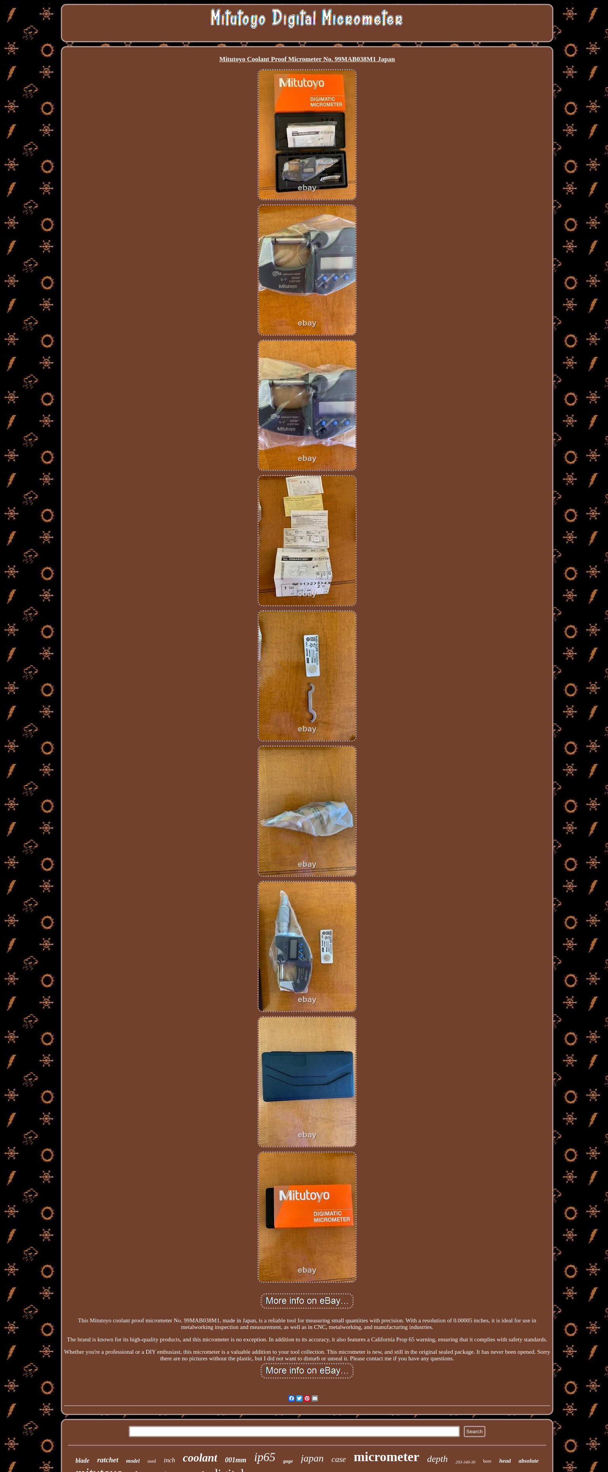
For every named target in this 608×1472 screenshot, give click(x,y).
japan (312, 1458)
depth (437, 1459)
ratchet (107, 1460)
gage (288, 1461)
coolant (200, 1457)
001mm (235, 1460)
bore (487, 1461)
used (151, 1461)
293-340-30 (465, 1462)
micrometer (386, 1457)
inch (169, 1460)
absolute (528, 1461)
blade (83, 1460)
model (133, 1461)
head (505, 1461)
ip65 (264, 1457)
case (339, 1459)
